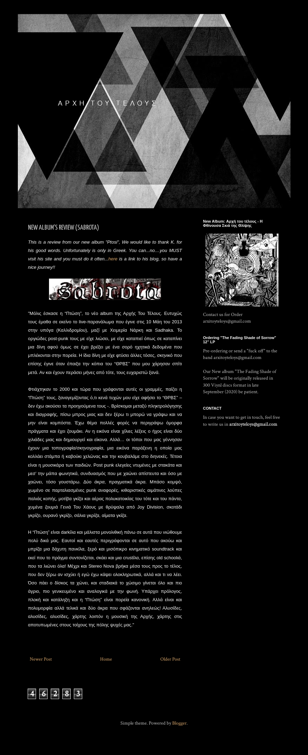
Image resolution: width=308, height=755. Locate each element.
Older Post (170, 659)
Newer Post (41, 659)
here (113, 258)
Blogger (179, 723)
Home (106, 659)
